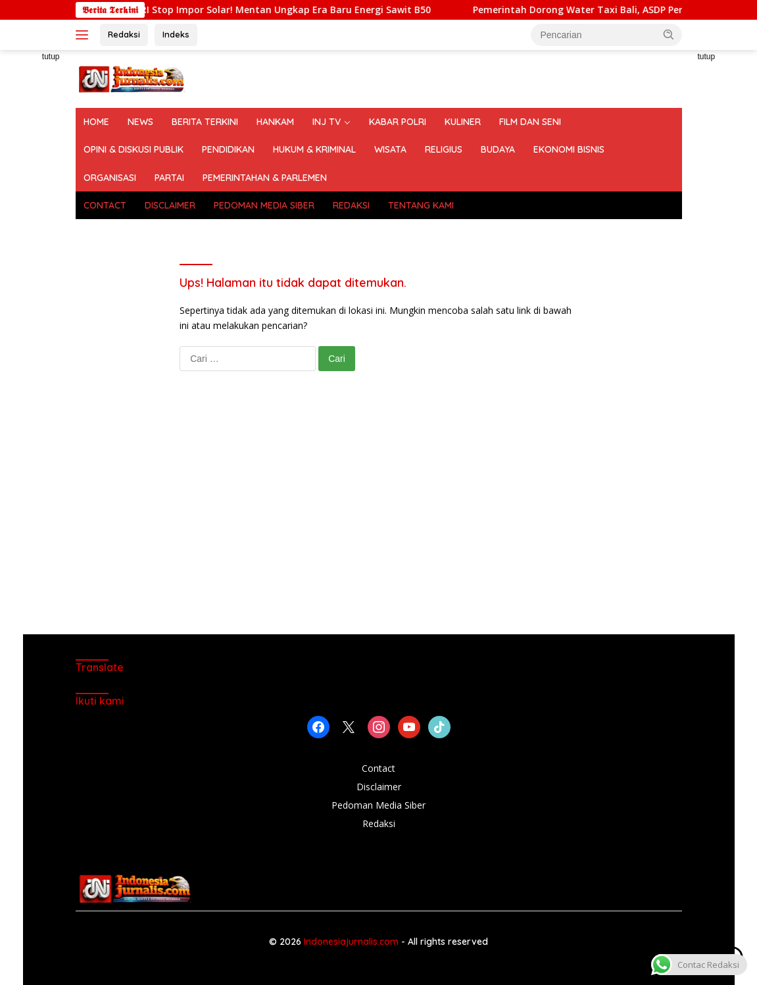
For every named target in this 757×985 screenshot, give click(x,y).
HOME (96, 122)
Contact (378, 768)
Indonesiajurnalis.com (352, 941)
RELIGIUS (443, 149)
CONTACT (105, 205)
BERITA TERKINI (205, 122)
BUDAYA (498, 149)
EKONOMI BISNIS (568, 149)
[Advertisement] (379, 516)
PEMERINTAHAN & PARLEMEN (265, 178)
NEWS (140, 122)
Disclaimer (378, 786)
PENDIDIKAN (228, 149)
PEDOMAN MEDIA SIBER (264, 205)
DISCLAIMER (170, 205)
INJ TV (326, 122)
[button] (669, 34)
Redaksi (124, 34)
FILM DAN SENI (530, 122)
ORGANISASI (110, 178)
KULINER (463, 122)
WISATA (390, 149)
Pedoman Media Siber (378, 805)
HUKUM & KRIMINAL (314, 149)
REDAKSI (351, 205)
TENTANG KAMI (421, 205)
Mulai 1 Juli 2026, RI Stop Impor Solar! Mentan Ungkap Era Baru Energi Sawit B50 (302, 10)
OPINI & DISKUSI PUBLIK (133, 149)
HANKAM (275, 122)
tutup (51, 56)
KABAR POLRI (397, 122)
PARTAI (169, 178)
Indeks (175, 34)
